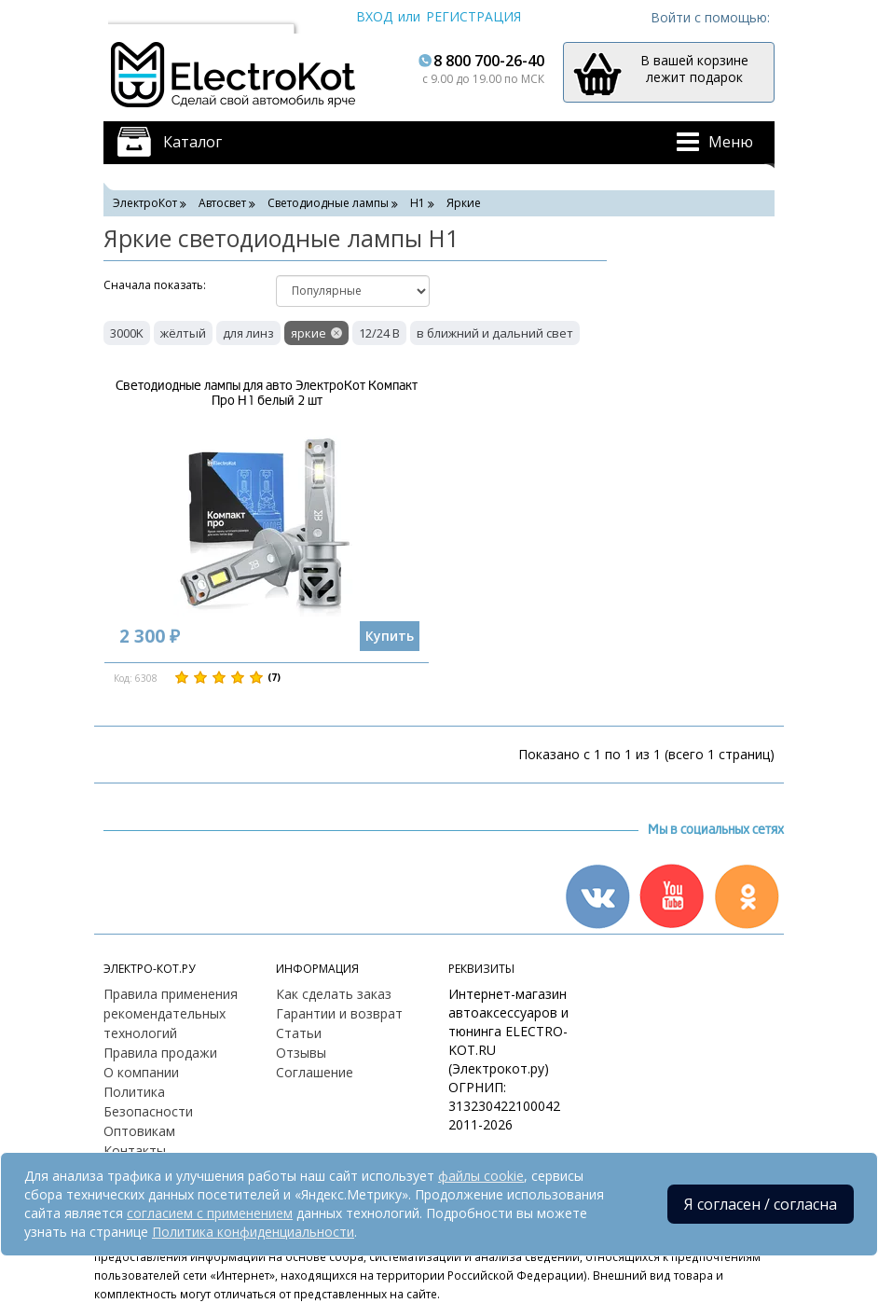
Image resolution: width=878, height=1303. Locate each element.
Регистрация (473, 16)
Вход (374, 16)
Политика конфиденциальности (253, 1232)
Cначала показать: (154, 285)
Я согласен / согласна (760, 1204)
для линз (248, 333)
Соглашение (314, 1072)
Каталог (192, 142)
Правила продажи (160, 1052)
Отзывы (301, 1052)
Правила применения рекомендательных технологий (170, 1013)
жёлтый (183, 333)
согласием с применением (210, 1213)
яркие (308, 333)
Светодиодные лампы (328, 203)
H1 (417, 203)
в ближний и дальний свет (495, 333)
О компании (141, 1072)
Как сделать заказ (333, 994)
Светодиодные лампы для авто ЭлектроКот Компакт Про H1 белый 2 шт (267, 393)
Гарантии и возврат (339, 1013)
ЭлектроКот (145, 203)
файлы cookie (481, 1176)
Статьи (299, 1033)
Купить (389, 636)
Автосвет (222, 203)
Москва (140, 16)
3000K (127, 333)
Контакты (134, 1150)
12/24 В (379, 333)
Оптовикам (139, 1131)
